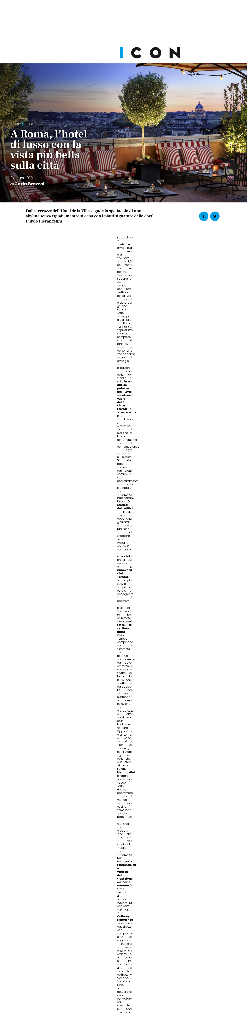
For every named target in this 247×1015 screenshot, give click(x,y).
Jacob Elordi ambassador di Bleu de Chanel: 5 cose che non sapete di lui (190, 761)
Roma (31, 461)
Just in (32, 124)
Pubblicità (158, 992)
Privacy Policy (91, 992)
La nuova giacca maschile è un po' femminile (54, 759)
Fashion (36, 745)
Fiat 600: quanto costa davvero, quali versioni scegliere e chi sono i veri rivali (122, 761)
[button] (144, 426)
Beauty (168, 745)
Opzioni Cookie (137, 992)
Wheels (102, 745)
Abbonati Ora (175, 909)
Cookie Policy (114, 992)
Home (15, 124)
